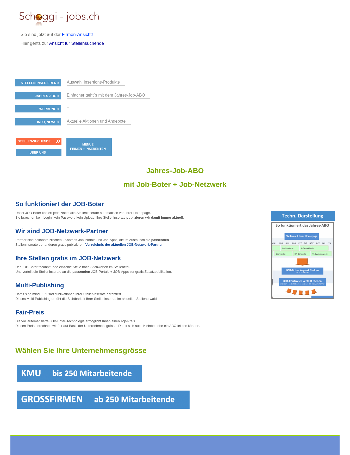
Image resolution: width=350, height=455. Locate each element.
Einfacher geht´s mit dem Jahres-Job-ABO (106, 95)
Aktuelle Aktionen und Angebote (96, 121)
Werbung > (49, 109)
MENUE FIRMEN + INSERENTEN (88, 147)
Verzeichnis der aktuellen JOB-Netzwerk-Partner (124, 245)
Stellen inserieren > (40, 83)
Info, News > (48, 122)
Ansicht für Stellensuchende (76, 43)
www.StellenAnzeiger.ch (63, 18)
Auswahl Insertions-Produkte (93, 82)
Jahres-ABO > (47, 96)
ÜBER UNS (37, 152)
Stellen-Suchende (34, 141)
